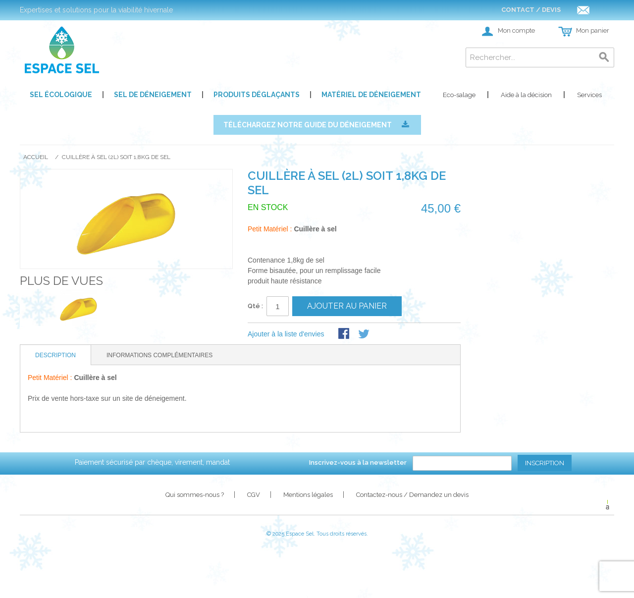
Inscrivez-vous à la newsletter (358, 462)
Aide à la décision (526, 95)
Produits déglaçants (256, 95)
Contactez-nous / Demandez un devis (412, 494)
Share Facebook (344, 334)
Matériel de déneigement (371, 95)
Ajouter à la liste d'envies (286, 334)
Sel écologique (61, 95)
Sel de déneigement (153, 95)
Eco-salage (459, 95)
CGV (253, 494)
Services (589, 95)
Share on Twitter (364, 334)
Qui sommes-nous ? (194, 494)
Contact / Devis (545, 9)
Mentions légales (308, 494)
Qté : (255, 306)
